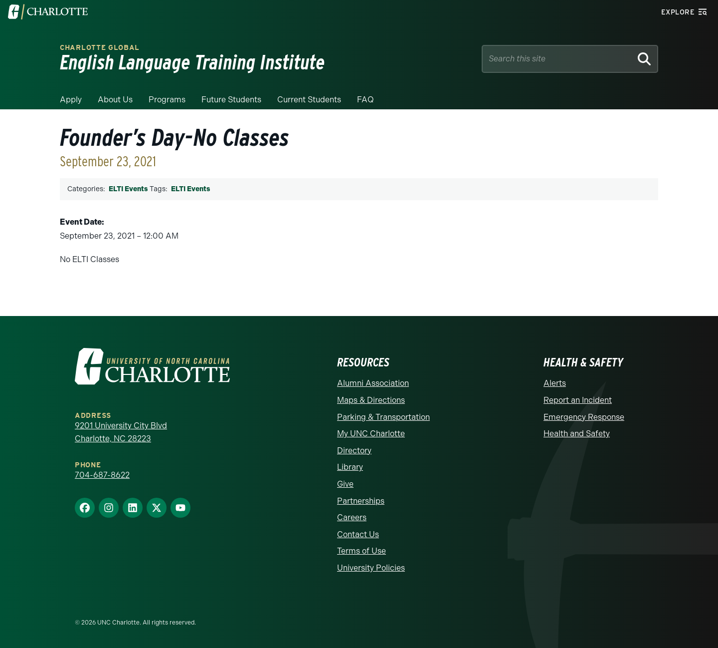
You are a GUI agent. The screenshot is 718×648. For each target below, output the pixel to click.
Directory (354, 450)
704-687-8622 (102, 475)
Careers (351, 517)
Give (345, 484)
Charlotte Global (100, 47)
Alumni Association (373, 383)
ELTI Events (128, 189)
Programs (167, 99)
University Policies (371, 568)
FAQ (365, 99)
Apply (71, 99)
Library (350, 467)
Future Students (231, 99)
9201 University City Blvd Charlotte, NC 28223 (121, 432)
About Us (115, 99)
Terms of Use (361, 551)
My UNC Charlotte (371, 433)
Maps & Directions (371, 400)
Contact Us (358, 534)
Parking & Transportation (383, 417)
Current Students (309, 99)
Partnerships (360, 501)
